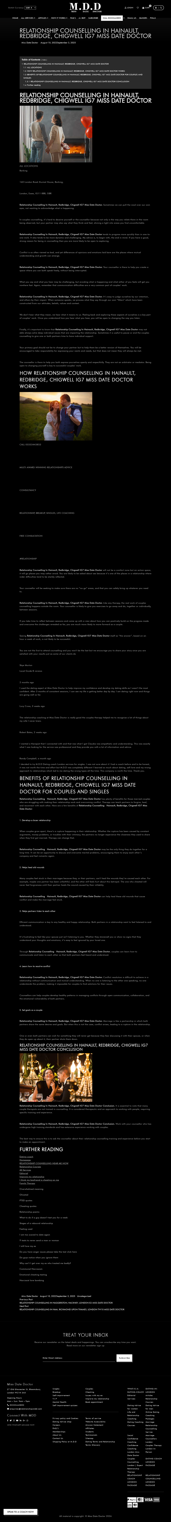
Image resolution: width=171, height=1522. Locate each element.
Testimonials (91, 1435)
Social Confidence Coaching (132, 1438)
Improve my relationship (32, 1176)
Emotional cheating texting (33, 1274)
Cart (146, 8)
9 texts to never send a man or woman (39, 1240)
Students (90, 1432)
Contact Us (58, 1438)
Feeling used (26, 1229)
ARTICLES (43, 18)
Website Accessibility (96, 1422)
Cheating (90, 1392)
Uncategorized (84, 1296)
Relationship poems (29, 1212)
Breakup (56, 1392)
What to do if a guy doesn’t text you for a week (44, 1217)
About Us (57, 1435)
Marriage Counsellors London (151, 1438)
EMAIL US (132, 18)
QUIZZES (143, 18)
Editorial (24, 1173)
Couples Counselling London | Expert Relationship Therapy (135, 1465)
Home (15, 18)
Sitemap (89, 1438)
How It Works (59, 18)
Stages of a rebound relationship (36, 1223)
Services (131, 1399)
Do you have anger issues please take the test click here (48, 1252)
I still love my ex (28, 1246)
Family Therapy (27, 1183)
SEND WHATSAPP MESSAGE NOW (21, 1425)
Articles (149, 1395)
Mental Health (59, 1402)
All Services (25, 1170)
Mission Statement (94, 1425)
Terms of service (93, 1418)
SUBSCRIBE (93, 18)
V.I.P (55, 1399)
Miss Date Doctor (29, 42)
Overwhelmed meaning (31, 1189)
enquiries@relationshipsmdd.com (24, 1409)
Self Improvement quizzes (65, 1405)
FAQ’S (73, 18)
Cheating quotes (28, 1206)
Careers (56, 1425)
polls (153, 18)
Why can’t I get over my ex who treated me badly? (45, 1263)
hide (44, 60)
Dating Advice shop (62, 1422)
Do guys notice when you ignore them (39, 1257)
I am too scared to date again (35, 1234)
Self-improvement (61, 1395)
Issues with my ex (94, 1395)
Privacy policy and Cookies (65, 1418)
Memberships (59, 1432)
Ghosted (24, 1194)
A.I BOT (82, 18)
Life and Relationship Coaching (133, 1415)
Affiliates (90, 1428)
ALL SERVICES (28, 18)
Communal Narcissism (31, 1269)
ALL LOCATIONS (29, 166)
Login (129, 8)
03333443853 (15, 1405)
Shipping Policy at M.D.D (65, 1442)
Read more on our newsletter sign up (85, 1345)
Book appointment (94, 1402)
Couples (89, 1389)
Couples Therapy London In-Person (154, 1448)
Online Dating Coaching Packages (152, 1415)
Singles (56, 1389)
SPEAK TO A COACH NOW (20, 1512)
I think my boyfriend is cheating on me (39, 1180)
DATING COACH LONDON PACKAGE (154, 1462)
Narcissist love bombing (32, 1280)
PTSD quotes (26, 1200)
